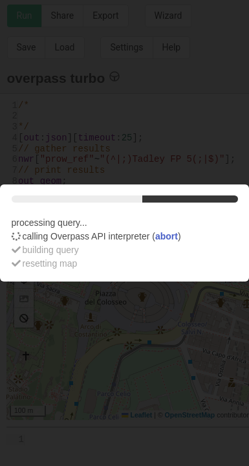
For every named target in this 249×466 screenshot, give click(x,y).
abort (166, 236)
